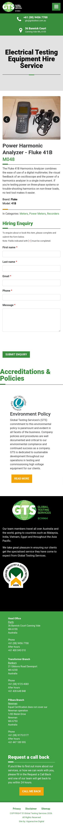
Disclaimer (31, 808)
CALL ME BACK (31, 791)
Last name (9, 261)
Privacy (17, 808)
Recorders (53, 213)
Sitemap (45, 808)
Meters (24, 213)
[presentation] (28, 340)
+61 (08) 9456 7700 (36, 17)
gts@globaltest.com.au (35, 20)
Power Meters (37, 213)
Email (6, 276)
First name (9, 247)
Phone (6, 290)
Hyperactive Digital (35, 821)
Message (8, 305)
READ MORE (21, 478)
